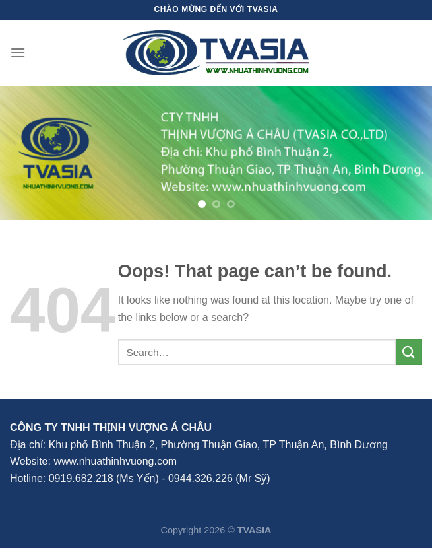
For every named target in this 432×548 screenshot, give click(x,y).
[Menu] (18, 52)
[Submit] (409, 352)
